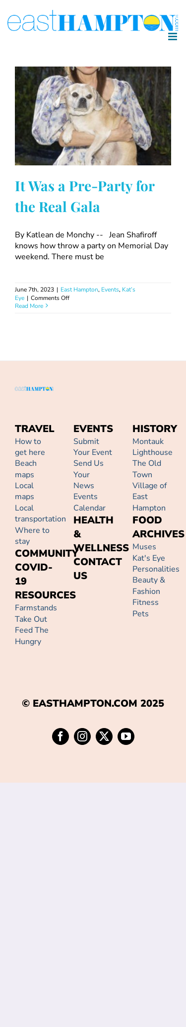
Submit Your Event (92, 447)
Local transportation (40, 513)
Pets (140, 613)
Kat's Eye (148, 558)
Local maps (24, 491)
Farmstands (36, 607)
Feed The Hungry (32, 636)
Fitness (145, 602)
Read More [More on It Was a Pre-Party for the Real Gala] (29, 306)
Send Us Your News (88, 474)
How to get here (30, 447)
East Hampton (79, 289)
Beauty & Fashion (148, 585)
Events (110, 289)
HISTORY (154, 429)
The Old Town (146, 469)
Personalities (156, 569)
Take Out (31, 619)
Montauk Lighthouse (152, 447)
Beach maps (26, 469)
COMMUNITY (46, 553)
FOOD (147, 520)
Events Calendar (89, 502)
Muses (144, 546)
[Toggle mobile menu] (173, 36)
